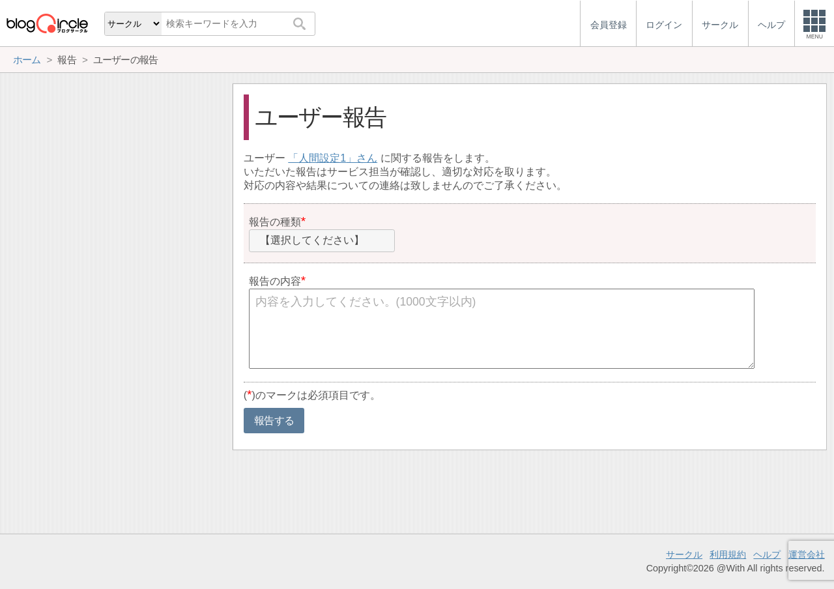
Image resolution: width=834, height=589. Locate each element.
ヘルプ (767, 554)
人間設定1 (322, 158)
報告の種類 (275, 221)
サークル (684, 554)
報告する (274, 420)
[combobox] (322, 241)
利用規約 (728, 554)
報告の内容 (275, 281)
